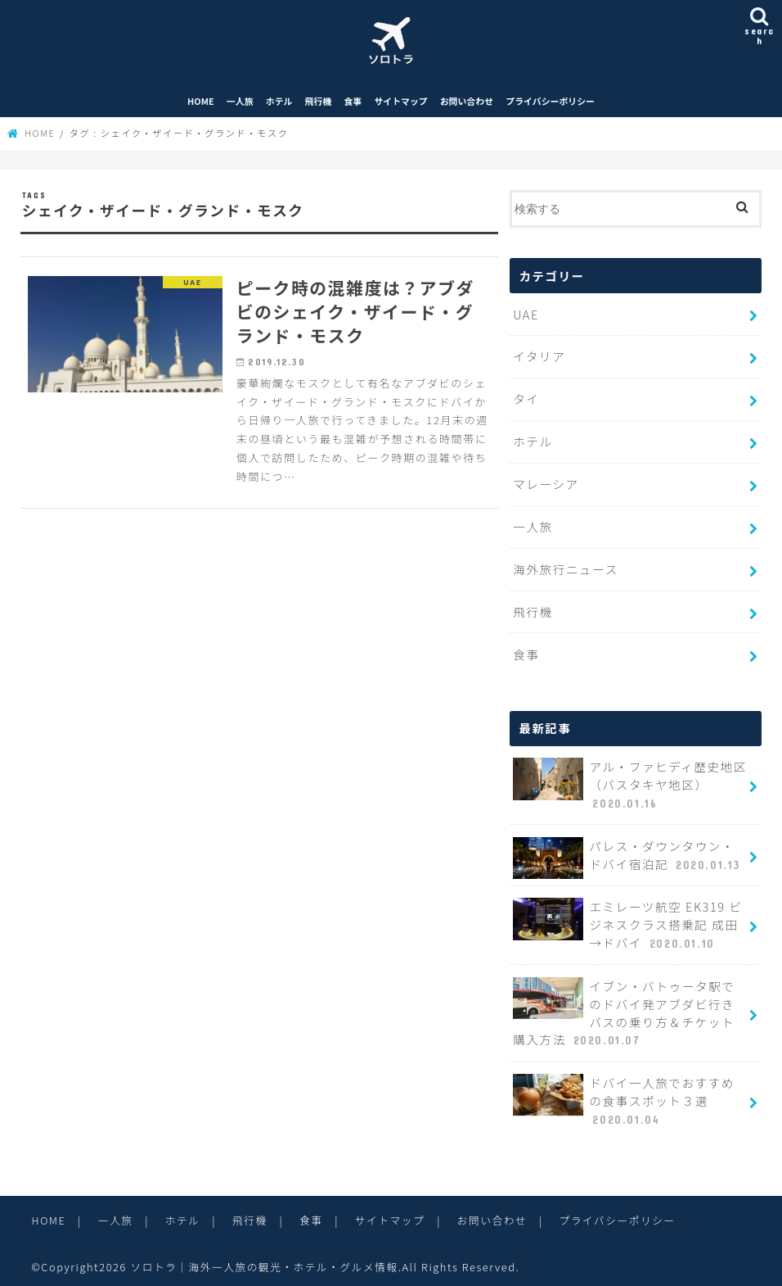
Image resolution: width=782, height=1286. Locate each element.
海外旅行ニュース (565, 568)
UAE (525, 316)
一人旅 (240, 104)
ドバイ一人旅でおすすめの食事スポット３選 (629, 1097)
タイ (526, 401)
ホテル (279, 104)
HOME (200, 104)
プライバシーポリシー (550, 104)
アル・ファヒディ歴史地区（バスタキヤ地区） (629, 784)
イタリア (538, 358)
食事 (353, 104)
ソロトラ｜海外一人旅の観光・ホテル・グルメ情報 (265, 1261)
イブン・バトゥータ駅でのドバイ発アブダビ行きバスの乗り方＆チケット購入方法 (629, 1009)
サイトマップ (400, 104)
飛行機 (318, 104)
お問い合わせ (466, 104)
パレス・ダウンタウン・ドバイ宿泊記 (629, 855)
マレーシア (545, 485)
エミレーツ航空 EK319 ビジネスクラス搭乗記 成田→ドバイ (627, 922)
